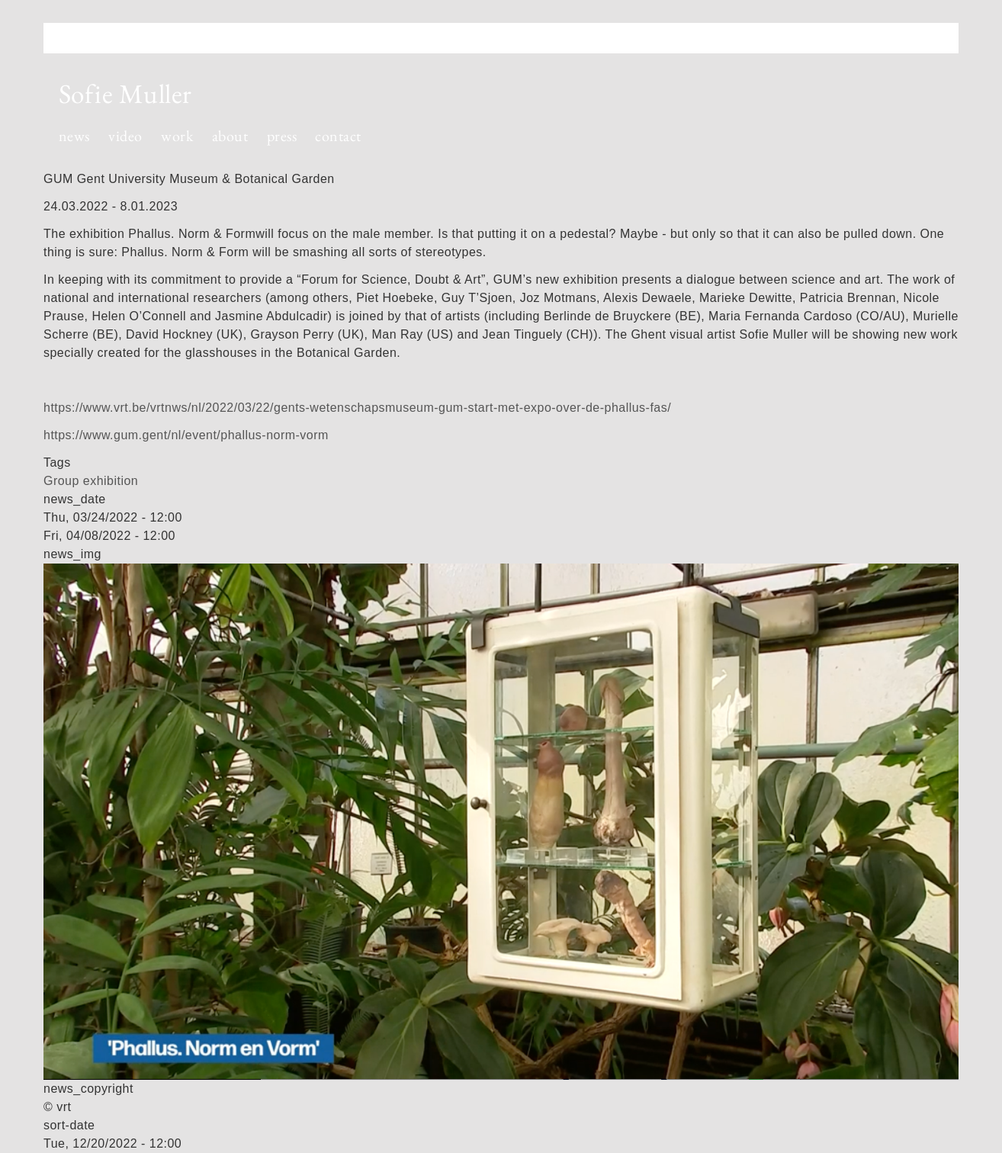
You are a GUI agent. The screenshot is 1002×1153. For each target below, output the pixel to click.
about (230, 136)
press (282, 136)
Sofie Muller (125, 93)
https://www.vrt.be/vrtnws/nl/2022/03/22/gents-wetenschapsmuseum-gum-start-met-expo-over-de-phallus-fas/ (357, 407)
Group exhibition (90, 480)
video (125, 136)
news (74, 136)
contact (338, 136)
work (177, 136)
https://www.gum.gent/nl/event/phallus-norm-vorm (186, 435)
